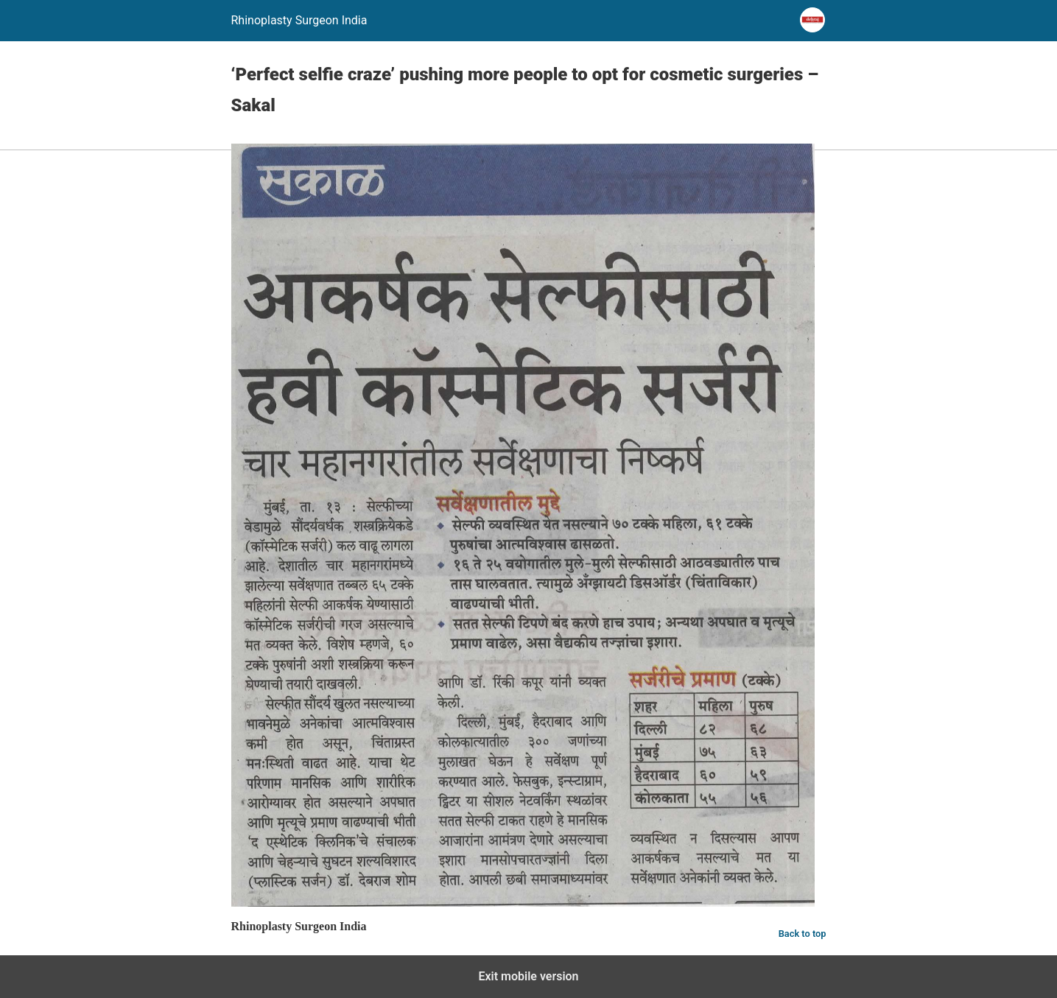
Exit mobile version (528, 976)
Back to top (802, 933)
